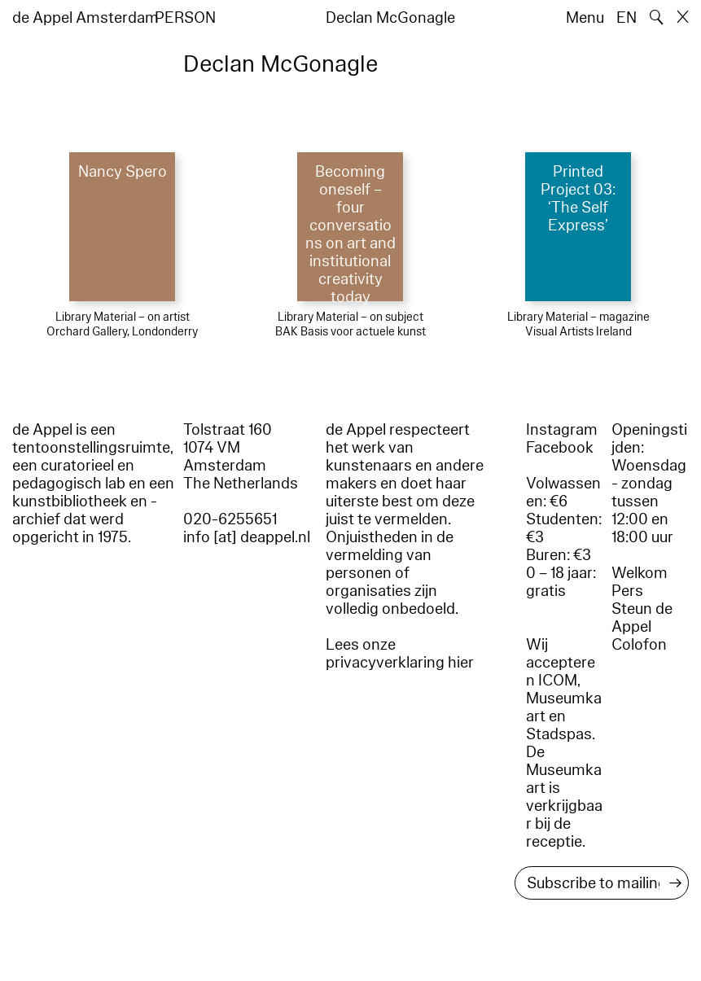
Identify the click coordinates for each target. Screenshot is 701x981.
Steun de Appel (642, 617)
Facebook (560, 447)
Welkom (639, 573)
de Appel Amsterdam (85, 17)
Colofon (639, 644)
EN (626, 17)
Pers (627, 591)
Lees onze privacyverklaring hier (400, 653)
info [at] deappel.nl (246, 537)
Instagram (562, 429)
